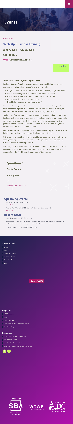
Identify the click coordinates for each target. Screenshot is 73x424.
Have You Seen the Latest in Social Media (21, 227)
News (5, 263)
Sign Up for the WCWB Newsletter (15, 336)
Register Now (60, 66)
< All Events (8, 38)
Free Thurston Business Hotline (14, 343)
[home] (8, 1)
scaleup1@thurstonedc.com (17, 185)
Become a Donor (9, 257)
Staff (5, 250)
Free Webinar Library (10, 340)
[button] (69, 4)
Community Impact (10, 253)
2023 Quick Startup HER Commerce (19, 218)
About (6, 247)
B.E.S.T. (6, 317)
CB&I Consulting (9, 327)
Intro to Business (9, 320)
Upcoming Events (9, 260)
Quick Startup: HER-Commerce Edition (16, 323)
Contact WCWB (37, 281)
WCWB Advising (9, 314)
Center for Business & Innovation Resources (18, 346)
